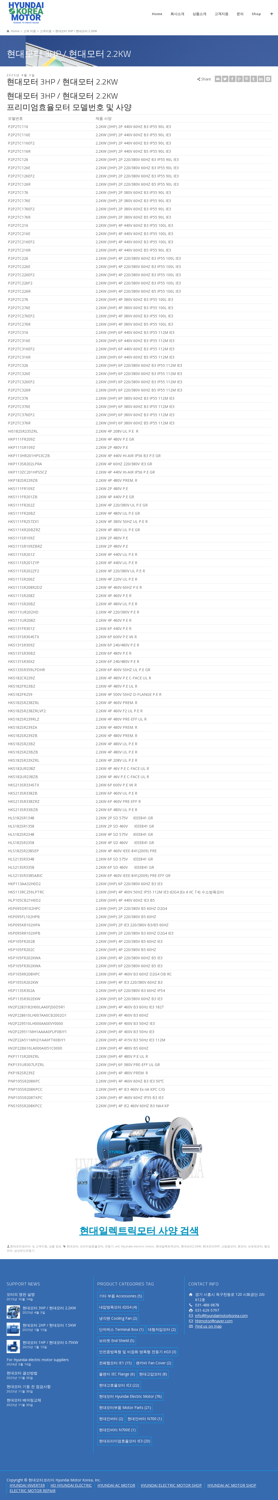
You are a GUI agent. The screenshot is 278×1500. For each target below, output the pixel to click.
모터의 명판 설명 (21, 1294)
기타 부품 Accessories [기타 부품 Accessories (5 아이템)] (120, 1295)
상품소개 (199, 13)
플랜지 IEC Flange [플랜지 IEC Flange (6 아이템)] (117, 1374)
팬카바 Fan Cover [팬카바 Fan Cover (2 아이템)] (153, 1362)
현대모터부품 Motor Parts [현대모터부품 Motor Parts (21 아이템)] (125, 1407)
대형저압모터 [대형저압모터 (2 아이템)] (162, 1329)
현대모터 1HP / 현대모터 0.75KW (50, 1342)
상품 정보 (55, 1246)
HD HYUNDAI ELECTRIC (71, 1485)
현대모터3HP (211, 1246)
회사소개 (177, 13)
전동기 (109, 1246)
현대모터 (72, 1246)
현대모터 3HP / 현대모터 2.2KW (49, 1307)
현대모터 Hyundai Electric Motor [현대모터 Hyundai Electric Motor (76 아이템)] (130, 1396)
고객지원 (221, 13)
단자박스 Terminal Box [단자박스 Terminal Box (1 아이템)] (121, 1329)
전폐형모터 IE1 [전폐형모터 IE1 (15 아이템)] (115, 1362)
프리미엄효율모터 (91, 1246)
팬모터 (242, 1246)
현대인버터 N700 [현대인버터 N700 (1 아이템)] (144, 1418)
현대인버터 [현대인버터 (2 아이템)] (111, 1418)
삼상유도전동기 (24, 1250)
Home (157, 13)
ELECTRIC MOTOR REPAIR (32, 1490)
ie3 (117, 1246)
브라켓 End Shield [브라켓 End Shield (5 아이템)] (116, 1340)
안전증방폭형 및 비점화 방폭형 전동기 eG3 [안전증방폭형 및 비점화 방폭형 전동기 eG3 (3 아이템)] (137, 1351)
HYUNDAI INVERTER (27, 1485)
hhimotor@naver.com (214, 1320)
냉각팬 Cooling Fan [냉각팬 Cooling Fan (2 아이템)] (118, 1318)
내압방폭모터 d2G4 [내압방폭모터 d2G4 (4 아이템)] (118, 1307)
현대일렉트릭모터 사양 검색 (139, 1230)
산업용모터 (228, 1246)
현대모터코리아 (20, 1246)
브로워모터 (255, 1246)
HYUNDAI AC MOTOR (116, 1485)
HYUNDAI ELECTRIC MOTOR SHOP (171, 1485)
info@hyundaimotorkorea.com (221, 1315)
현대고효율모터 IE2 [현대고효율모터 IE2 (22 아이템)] (119, 1385)
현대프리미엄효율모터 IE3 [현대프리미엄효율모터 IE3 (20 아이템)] (124, 1440)
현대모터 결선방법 (22, 1372)
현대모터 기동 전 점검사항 (29, 1386)
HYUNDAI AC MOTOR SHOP (231, 1485)
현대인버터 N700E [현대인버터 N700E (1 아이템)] (117, 1429)
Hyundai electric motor (137, 1246)
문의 (240, 13)
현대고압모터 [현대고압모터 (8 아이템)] (153, 1374)
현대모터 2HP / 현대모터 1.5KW (49, 1325)
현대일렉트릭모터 (167, 1246)
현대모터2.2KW (191, 1246)
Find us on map (208, 1326)
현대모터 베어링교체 (24, 1400)
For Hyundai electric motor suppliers (38, 1359)
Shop (256, 13)
